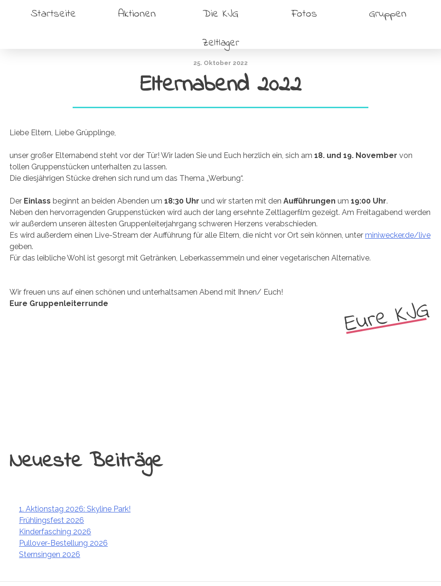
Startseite (53, 14)
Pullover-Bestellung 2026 (63, 543)
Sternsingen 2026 (49, 554)
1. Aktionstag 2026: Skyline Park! (75, 508)
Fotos (304, 14)
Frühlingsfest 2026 (51, 520)
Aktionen (137, 14)
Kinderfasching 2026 (55, 531)
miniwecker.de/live (398, 235)
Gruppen (387, 14)
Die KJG (220, 14)
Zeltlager (220, 43)
